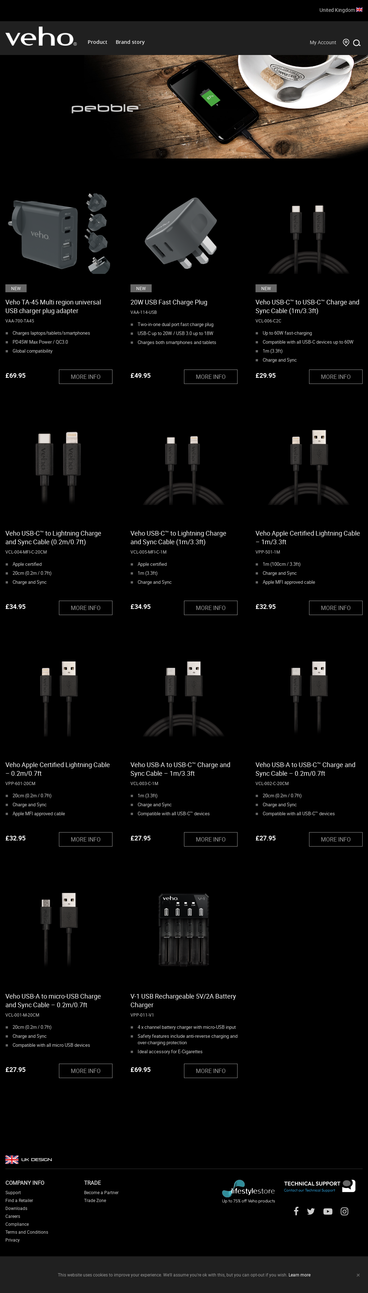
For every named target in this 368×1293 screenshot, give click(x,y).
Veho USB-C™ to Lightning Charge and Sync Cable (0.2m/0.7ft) (53, 537)
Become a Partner (101, 1192)
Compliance (17, 1224)
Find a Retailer (19, 1200)
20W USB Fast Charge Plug (168, 302)
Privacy (12, 1240)
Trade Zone (95, 1200)
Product (97, 41)
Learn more (299, 1275)
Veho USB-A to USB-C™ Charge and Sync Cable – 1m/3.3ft (180, 769)
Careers (12, 1216)
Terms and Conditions (26, 1232)
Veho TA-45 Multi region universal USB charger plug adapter (53, 306)
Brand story (130, 41)
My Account (323, 42)
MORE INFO (86, 377)
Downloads (16, 1208)
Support (13, 1192)
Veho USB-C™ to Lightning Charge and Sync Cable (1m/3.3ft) (178, 537)
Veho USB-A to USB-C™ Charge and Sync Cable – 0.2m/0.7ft (305, 769)
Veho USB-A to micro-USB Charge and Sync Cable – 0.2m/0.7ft (53, 1000)
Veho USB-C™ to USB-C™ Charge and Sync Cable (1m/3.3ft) (307, 306)
